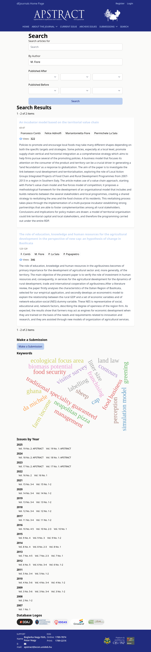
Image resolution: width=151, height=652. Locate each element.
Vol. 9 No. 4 (25, 537)
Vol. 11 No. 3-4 (26, 520)
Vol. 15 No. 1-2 (43, 484)
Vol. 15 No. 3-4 (26, 484)
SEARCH (124, 26)
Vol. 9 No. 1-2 (54, 537)
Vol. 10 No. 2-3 (43, 528)
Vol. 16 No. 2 (25, 475)
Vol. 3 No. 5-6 (25, 591)
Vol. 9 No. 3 (39, 537)
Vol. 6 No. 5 (25, 564)
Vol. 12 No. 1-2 (43, 511)
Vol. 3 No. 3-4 (42, 591)
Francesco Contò (31, 133)
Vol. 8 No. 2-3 (40, 546)
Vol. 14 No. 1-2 (43, 493)
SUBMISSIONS (108, 26)
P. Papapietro (71, 254)
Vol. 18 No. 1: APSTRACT (58, 457)
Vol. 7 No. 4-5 (25, 555)
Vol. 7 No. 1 (57, 555)
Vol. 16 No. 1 (40, 475)
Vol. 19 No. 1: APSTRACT (58, 448)
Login (130, 3)
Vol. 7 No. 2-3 (42, 555)
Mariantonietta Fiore (78, 133)
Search (75, 101)
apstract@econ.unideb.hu (38, 646)
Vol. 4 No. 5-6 (25, 582)
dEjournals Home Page (30, 3)
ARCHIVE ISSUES (88, 26)
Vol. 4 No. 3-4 (42, 582)
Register (120, 3)
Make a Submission (30, 346)
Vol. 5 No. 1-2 (42, 573)
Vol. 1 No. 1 (25, 609)
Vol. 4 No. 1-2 (58, 582)
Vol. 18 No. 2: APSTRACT (31, 457)
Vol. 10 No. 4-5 (26, 528)
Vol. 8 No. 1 (55, 546)
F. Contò (26, 254)
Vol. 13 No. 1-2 (43, 502)
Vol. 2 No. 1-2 (25, 600)
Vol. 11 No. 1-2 (43, 520)
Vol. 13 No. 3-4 (26, 502)
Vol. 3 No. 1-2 (58, 591)
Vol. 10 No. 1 (60, 528)
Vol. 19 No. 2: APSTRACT (31, 448)
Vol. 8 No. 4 (25, 546)
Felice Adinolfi (53, 133)
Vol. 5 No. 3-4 (25, 573)
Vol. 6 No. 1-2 (56, 564)
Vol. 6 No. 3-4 (40, 564)
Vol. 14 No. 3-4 (26, 493)
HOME (26, 26)
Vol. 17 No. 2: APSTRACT (31, 466)
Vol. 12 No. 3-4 (26, 511)
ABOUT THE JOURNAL (45, 26)
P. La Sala (53, 254)
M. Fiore (39, 254)
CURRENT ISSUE (68, 26)
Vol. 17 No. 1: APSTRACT (58, 466)
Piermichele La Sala (105, 133)
